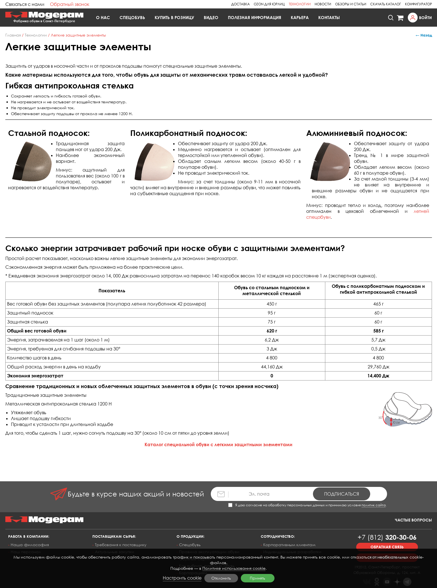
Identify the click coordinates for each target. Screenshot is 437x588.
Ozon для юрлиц (269, 4)
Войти (425, 17)
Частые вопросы (413, 520)
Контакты (329, 17)
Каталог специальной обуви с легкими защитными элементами (218, 444)
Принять (257, 578)
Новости (323, 4)
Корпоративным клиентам (289, 544)
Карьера (300, 17)
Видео (211, 17)
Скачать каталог (385, 4)
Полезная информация (254, 17)
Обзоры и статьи (350, 4)
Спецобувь (132, 17)
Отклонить (221, 578)
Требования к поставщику (121, 544)
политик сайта (374, 505)
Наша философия (30, 544)
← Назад (424, 35)
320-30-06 (387, 537)
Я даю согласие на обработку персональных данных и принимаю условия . (307, 505)
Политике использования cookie (234, 568)
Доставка (240, 4)
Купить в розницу (174, 17)
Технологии (300, 4)
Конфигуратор (418, 4)
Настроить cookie (182, 578)
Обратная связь (387, 546)
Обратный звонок (69, 4)
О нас (103, 17)
